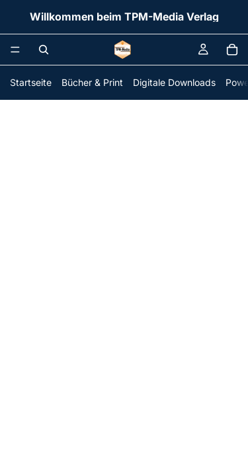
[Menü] (15, 49)
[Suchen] (43, 49)
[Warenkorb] (232, 49)
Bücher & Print (92, 82)
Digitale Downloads (174, 82)
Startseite (31, 82)
